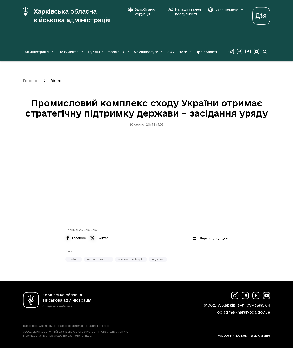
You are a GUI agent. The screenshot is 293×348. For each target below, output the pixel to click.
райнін (73, 259)
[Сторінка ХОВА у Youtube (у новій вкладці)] (256, 51)
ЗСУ (171, 52)
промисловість (98, 259)
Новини (185, 52)
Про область (206, 52)
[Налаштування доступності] (184, 11)
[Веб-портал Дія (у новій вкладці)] (261, 15)
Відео (55, 81)
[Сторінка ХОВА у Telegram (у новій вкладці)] (239, 51)
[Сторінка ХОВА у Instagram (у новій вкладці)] (231, 51)
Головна (31, 81)
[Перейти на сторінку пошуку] (264, 51)
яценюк (157, 259)
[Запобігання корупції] (144, 11)
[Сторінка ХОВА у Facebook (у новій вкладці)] (248, 51)
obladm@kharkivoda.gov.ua (243, 312)
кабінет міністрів (130, 259)
